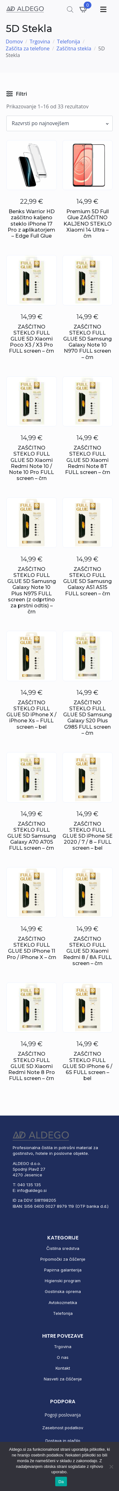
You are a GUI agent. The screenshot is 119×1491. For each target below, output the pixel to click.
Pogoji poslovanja (63, 1415)
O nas (63, 1357)
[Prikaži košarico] (83, 9)
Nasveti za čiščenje (63, 1378)
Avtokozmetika (63, 1302)
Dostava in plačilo (62, 1440)
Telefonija (68, 41)
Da (61, 1481)
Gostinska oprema (63, 1291)
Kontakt (63, 1368)
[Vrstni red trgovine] (59, 123)
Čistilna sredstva (62, 1248)
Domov (14, 41)
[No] (111, 1466)
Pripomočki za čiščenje (62, 1259)
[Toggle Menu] (102, 9)
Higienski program (63, 1280)
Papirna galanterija (63, 1269)
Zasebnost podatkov (62, 1427)
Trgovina (40, 41)
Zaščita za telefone (28, 48)
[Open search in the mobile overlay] (70, 9)
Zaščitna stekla (73, 48)
